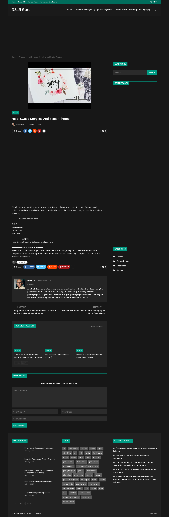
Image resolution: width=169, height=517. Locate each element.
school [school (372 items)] (102, 479)
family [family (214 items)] (88, 452)
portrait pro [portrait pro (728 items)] (85, 479)
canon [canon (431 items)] (92, 448)
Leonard (119, 454)
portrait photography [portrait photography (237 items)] (70, 479)
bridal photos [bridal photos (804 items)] (73, 448)
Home (14, 2)
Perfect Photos (123, 261)
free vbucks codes (124, 447)
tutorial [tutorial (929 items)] (93, 488)
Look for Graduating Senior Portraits (38, 481)
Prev (17, 362)
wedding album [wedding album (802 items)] (84, 492)
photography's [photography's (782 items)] (68, 466)
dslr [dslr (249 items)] (81, 452)
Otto (118, 461)
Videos (15, 113)
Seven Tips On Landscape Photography (133, 9)
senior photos (22, 262)
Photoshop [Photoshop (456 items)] (67, 475)
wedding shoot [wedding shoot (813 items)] (68, 501)
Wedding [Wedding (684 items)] (73, 492)
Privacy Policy (33, 2)
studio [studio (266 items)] (79, 488)
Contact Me (22, 2)
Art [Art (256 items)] (64, 448)
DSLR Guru (21, 9)
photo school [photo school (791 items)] (91, 470)
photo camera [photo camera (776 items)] (68, 461)
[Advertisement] (84, 35)
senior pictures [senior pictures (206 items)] (68, 488)
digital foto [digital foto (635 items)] (67, 452)
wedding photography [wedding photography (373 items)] (71, 497)
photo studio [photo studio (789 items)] (78, 475)
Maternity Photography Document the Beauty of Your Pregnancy (39, 471)
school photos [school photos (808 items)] (81, 483)
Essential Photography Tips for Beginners (94, 9)
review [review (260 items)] (94, 479)
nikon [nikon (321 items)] (81, 457)
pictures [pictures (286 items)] (89, 475)
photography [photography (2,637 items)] (93, 461)
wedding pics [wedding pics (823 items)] (86, 497)
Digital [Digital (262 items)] (100, 448)
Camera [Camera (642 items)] (84, 448)
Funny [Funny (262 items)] (65, 457)
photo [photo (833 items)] (88, 457)
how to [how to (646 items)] (73, 457)
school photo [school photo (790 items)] (68, 483)
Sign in (153, 2)
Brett (118, 469)
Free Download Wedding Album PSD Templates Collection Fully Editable (134, 479)
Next (24, 362)
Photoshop (121, 266)
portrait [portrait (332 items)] (98, 475)
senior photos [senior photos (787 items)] (94, 483)
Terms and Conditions (48, 2)
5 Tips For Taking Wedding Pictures (37, 492)
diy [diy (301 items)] (75, 452)
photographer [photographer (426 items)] (81, 461)
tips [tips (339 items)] (86, 488)
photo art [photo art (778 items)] (96, 457)
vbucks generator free (126, 476)
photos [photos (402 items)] (80, 470)
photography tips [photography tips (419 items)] (69, 470)
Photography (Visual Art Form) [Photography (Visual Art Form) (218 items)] (87, 466)
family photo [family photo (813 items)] (97, 452)
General (120, 257)
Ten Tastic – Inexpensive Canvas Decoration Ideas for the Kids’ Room (133, 463)
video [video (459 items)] (101, 488)
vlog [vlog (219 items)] (64, 492)
